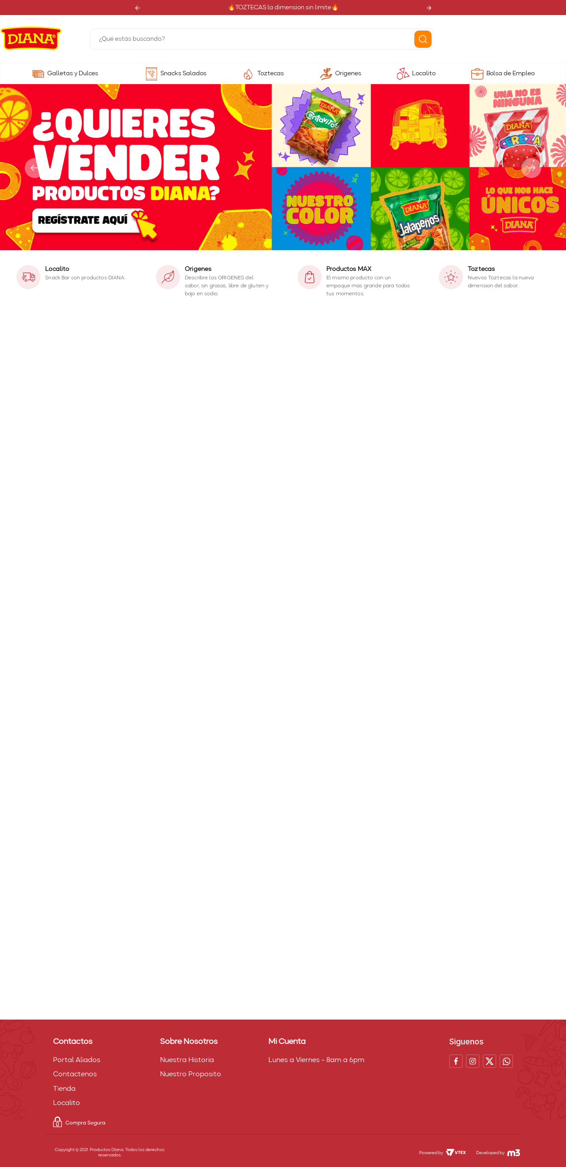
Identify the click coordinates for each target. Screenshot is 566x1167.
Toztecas (270, 73)
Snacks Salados (184, 73)
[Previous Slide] (137, 7)
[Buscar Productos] (423, 39)
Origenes (348, 73)
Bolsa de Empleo (510, 73)
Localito (424, 73)
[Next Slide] (428, 7)
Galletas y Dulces (72, 73)
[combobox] (261, 39)
